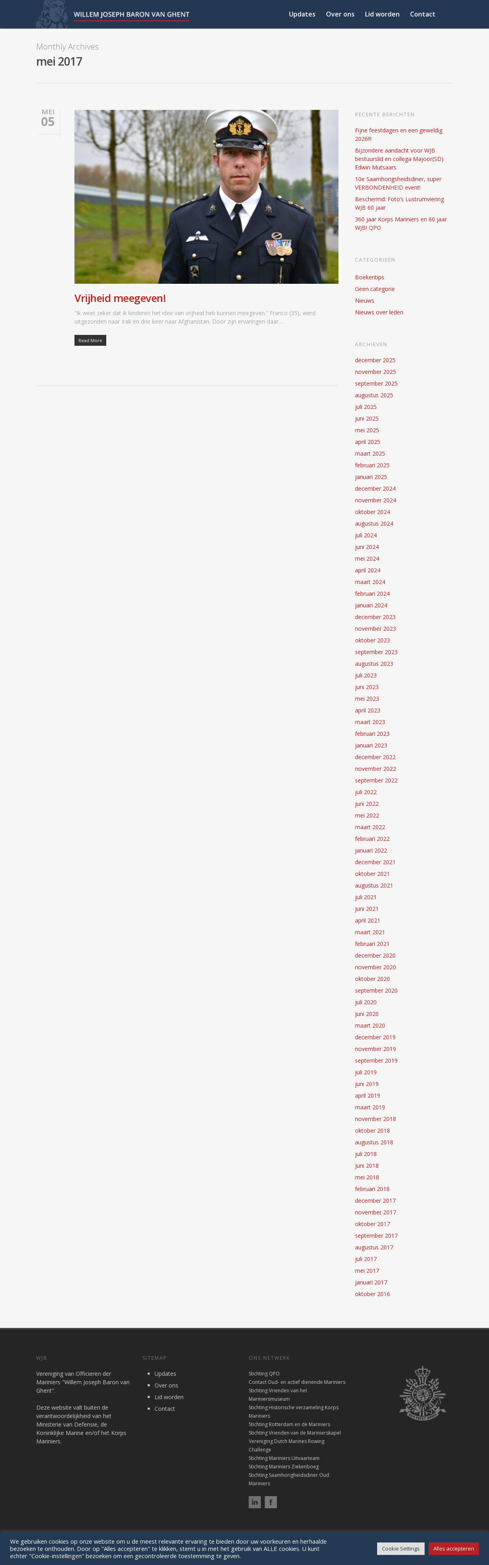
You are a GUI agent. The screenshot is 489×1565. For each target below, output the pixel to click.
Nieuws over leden (379, 312)
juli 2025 (366, 407)
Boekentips (369, 277)
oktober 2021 (372, 873)
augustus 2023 (374, 663)
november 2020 (375, 967)
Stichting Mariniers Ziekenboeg (284, 1466)
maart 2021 (370, 932)
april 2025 (367, 442)
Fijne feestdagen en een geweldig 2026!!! (398, 134)
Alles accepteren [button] (453, 1548)
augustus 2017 (374, 1247)
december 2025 (375, 360)
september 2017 (376, 1235)
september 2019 (376, 1060)
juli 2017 (366, 1259)
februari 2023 (372, 733)
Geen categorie (375, 289)
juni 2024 (367, 547)
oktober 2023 (372, 640)
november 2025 (375, 372)
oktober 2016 (372, 1294)
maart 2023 (370, 722)
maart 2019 (370, 1107)
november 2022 (375, 768)
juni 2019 (367, 1084)
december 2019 (375, 1037)
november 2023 (375, 628)
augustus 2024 (374, 523)
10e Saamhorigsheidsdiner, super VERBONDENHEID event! (398, 183)
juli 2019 (366, 1072)
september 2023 (376, 652)
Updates (302, 14)
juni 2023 (367, 687)
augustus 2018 (374, 1142)
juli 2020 (366, 1002)
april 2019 (367, 1095)
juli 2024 (366, 535)
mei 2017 (367, 1270)
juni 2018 (367, 1165)
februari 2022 (372, 838)
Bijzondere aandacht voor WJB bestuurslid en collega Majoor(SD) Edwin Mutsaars (399, 159)
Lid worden (382, 14)
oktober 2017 (372, 1224)
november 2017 (375, 1212)
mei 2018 (367, 1177)
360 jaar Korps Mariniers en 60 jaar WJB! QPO (401, 223)
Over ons (340, 14)
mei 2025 (367, 430)
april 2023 (367, 710)
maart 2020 (370, 1025)
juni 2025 (367, 418)
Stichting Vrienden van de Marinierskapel (295, 1432)
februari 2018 (372, 1189)
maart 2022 (370, 827)
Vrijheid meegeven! (120, 298)
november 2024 (375, 500)
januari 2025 (371, 477)
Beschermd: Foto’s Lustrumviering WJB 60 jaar (399, 203)
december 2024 (375, 488)
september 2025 (376, 383)
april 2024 (367, 570)
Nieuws (364, 300)
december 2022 (375, 757)
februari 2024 (372, 593)
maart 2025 (370, 453)
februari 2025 (372, 465)
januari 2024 (371, 605)
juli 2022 (366, 792)
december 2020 (375, 955)
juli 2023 (366, 675)
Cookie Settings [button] (401, 1548)
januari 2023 (371, 745)
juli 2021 (366, 897)
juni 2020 (367, 1014)
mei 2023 (367, 698)
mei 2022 (367, 815)
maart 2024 (370, 582)
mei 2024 (367, 558)
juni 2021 (367, 909)
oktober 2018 (372, 1130)
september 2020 (376, 990)
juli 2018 (366, 1154)
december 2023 (375, 617)
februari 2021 (372, 944)
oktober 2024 (372, 512)
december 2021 (375, 862)
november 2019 (375, 1049)
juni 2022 (367, 803)
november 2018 (375, 1119)
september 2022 (376, 780)
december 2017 (375, 1200)
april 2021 (367, 920)
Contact (422, 14)
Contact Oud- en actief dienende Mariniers (297, 1382)
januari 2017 (371, 1282)
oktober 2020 (372, 979)
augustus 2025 (374, 395)
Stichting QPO (264, 1373)
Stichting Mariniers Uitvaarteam (284, 1458)
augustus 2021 (374, 885)
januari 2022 (371, 850)
